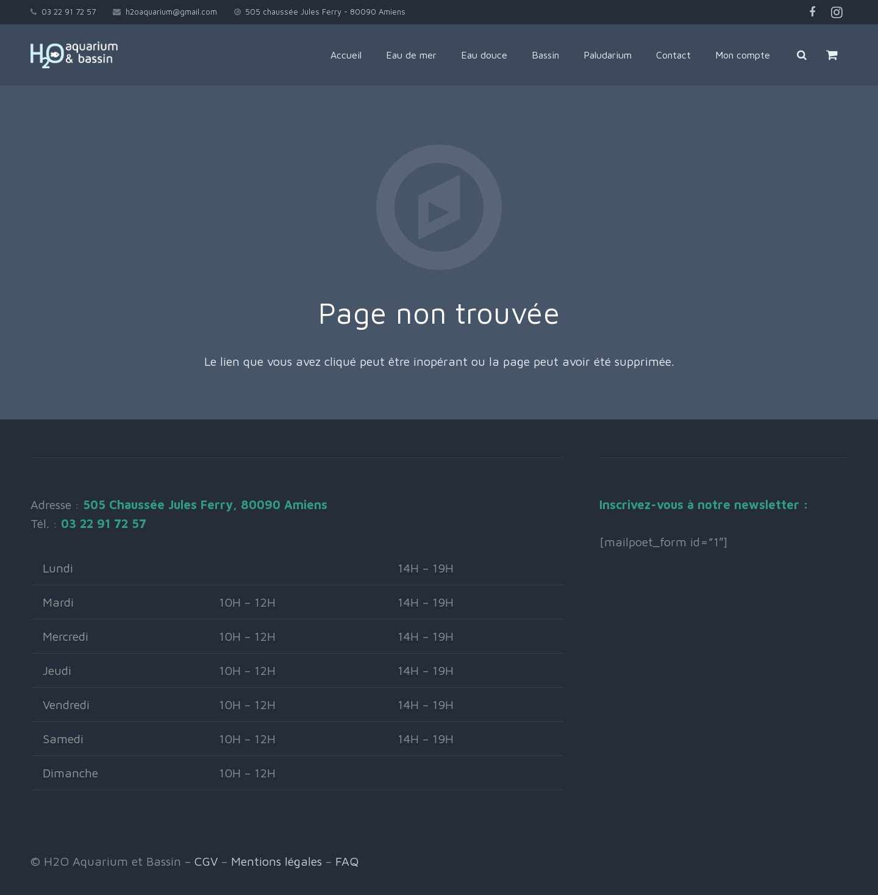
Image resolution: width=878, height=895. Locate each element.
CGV (206, 861)
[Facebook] (812, 12)
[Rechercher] (801, 55)
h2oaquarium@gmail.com (171, 11)
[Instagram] (837, 12)
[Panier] (832, 54)
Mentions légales (276, 861)
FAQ (347, 861)
